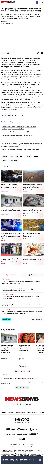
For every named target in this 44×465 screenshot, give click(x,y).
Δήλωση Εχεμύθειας (20, 412)
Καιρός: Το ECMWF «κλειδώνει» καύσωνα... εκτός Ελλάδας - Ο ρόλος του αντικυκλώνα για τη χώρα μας (32, 259)
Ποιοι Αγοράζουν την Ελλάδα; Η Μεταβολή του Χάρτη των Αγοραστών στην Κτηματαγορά (21, 304)
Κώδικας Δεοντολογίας (32, 412)
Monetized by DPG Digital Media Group (27, 444)
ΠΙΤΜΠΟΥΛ (28, 156)
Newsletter (12, 149)
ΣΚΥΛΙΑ (4, 160)
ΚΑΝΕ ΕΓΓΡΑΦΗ (22, 388)
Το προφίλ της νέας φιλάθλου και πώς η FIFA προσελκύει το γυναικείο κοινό (25, 347)
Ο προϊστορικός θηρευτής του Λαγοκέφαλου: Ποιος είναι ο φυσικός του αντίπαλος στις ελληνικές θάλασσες (32, 211)
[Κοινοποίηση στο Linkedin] (18, 115)
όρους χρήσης (26, 378)
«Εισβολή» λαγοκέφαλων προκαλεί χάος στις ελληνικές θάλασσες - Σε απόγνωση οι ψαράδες (32, 235)
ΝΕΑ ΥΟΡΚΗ (19, 156)
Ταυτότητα (3, 412)
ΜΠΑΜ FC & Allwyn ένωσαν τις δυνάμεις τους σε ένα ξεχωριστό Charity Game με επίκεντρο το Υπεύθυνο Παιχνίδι (21, 289)
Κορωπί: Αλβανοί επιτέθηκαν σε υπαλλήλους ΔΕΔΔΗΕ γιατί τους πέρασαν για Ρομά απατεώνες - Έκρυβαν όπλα (9, 187)
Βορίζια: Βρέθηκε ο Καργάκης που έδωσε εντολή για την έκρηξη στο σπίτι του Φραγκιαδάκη (10, 210)
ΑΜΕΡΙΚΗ (5, 156)
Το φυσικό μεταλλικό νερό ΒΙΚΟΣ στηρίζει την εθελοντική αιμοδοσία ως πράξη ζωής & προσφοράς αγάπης (21, 282)
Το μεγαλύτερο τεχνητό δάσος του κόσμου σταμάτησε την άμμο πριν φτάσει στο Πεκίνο (20, 297)
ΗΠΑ (12, 156)
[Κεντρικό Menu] (41, 2)
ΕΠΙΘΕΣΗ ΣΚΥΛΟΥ (13, 160)
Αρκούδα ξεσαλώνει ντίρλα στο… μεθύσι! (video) (17, 135)
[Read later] (42, 53)
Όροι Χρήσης (11, 412)
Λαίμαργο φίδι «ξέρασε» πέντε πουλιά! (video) (16, 132)
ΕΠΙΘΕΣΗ (36, 156)
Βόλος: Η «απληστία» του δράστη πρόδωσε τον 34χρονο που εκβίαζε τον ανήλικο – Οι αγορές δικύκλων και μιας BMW (22, 312)
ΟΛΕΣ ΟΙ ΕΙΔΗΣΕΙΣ (37, 319)
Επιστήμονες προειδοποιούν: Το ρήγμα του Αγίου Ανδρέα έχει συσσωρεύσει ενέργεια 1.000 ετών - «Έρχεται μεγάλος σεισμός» (32, 187)
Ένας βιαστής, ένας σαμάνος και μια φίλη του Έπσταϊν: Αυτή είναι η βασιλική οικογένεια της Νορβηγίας (10, 259)
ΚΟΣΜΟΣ (3, 53)
